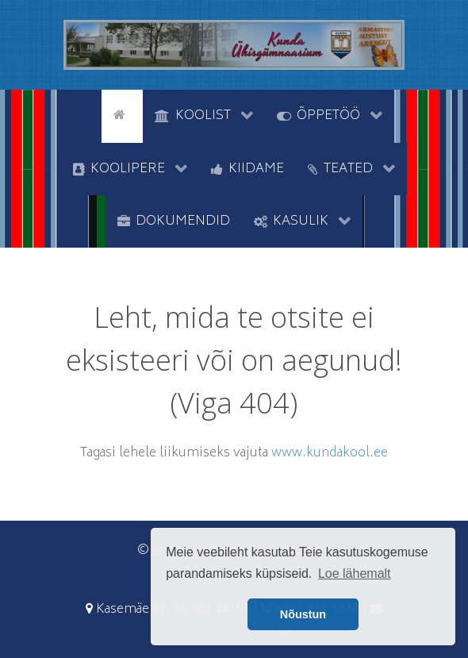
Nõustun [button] (303, 614)
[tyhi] (88, 114)
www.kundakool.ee (329, 453)
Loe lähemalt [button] (354, 573)
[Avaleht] (122, 114)
